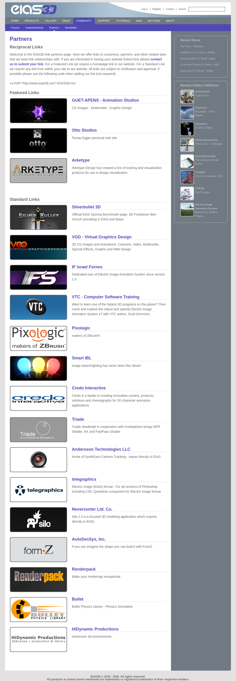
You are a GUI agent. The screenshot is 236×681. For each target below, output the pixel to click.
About (170, 20)
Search (182, 9)
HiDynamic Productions (95, 629)
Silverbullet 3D (86, 207)
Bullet (77, 599)
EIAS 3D (34, 10)
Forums (15, 27)
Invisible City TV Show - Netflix (197, 52)
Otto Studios (84, 130)
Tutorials (123, 20)
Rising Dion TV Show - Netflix (196, 70)
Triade (78, 419)
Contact (170, 9)
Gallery (51, 20)
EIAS (139, 20)
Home (15, 20)
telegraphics (84, 479)
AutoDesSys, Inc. (89, 539)
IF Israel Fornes (87, 267)
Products (32, 20)
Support (104, 20)
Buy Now (154, 20)
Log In (144, 9)
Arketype (81, 160)
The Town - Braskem (192, 46)
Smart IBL (81, 358)
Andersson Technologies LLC (101, 449)
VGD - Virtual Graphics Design (102, 237)
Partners (54, 27)
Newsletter (71, 27)
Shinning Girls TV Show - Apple (197, 58)
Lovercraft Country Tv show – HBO (199, 64)
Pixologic (81, 328)
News (66, 20)
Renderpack (84, 569)
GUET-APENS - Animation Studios (105, 100)
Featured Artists (34, 27)
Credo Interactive (89, 388)
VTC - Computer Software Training (105, 297)
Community (84, 20)
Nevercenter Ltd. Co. (92, 509)
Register (157, 9)
